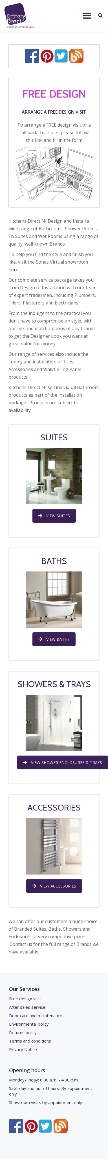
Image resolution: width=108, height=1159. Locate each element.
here (13, 269)
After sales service (27, 1007)
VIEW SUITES (54, 515)
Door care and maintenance (35, 1015)
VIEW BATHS (54, 639)
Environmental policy (29, 1024)
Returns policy (23, 1032)
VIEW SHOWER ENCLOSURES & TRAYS (62, 762)
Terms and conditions (30, 1041)
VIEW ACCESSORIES (54, 886)
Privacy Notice (23, 1049)
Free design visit (25, 998)
